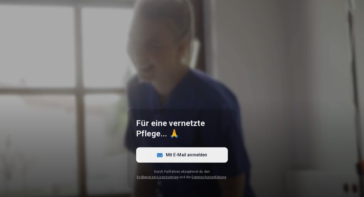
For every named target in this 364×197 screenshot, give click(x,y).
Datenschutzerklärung (209, 177)
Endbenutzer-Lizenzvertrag (157, 177)
